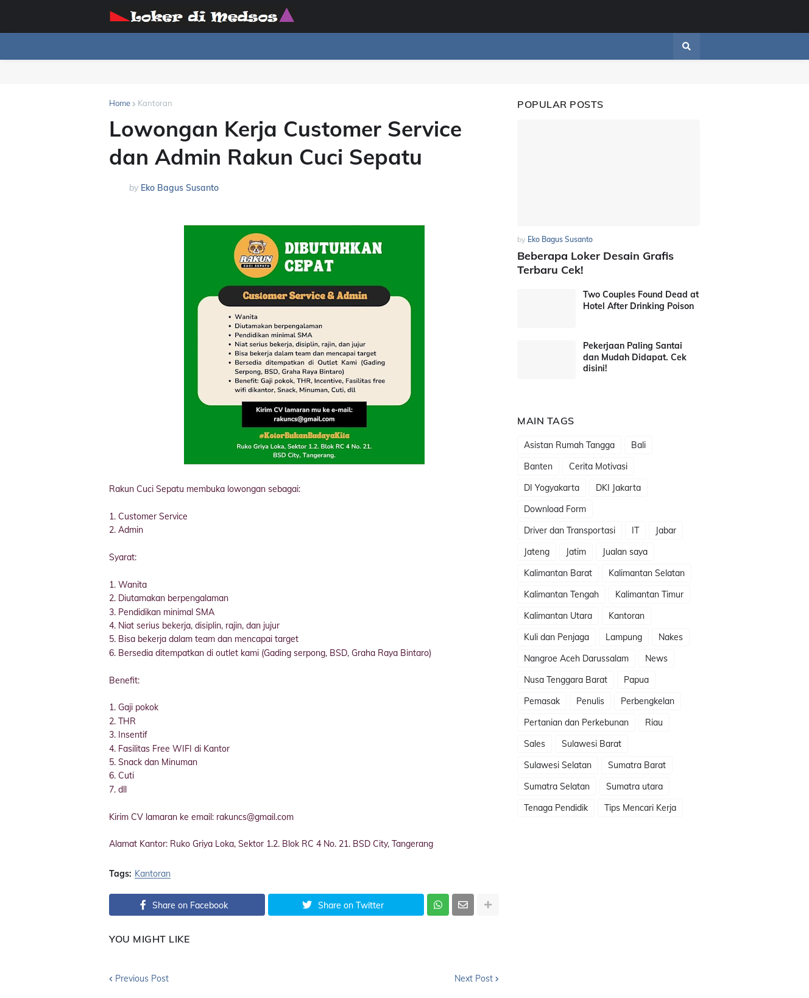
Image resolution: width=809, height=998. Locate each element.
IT (635, 530)
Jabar (665, 530)
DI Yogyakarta (551, 487)
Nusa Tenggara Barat (565, 679)
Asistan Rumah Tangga (569, 445)
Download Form (555, 509)
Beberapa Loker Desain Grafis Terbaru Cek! (595, 263)
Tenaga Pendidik (556, 807)
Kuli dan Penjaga (556, 637)
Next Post (473, 978)
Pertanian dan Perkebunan (576, 722)
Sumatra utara (634, 786)
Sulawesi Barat (591, 743)
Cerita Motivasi (598, 466)
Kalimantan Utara (558, 615)
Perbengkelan (647, 701)
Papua (636, 679)
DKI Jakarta (618, 487)
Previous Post (142, 978)
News (656, 658)
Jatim (576, 551)
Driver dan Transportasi (569, 530)
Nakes (671, 637)
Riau (654, 722)
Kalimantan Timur (649, 594)
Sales (534, 743)
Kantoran (155, 103)
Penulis (590, 701)
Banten (538, 466)
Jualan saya (625, 551)
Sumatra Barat (637, 765)
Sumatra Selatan (557, 786)
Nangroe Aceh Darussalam (576, 658)
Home (119, 103)
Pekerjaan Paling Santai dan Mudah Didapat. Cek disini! (635, 356)
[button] (686, 46)
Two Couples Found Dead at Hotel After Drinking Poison (641, 300)
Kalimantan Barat (558, 573)
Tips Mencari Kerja (640, 807)
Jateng (536, 551)
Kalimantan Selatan (647, 573)
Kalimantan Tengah (561, 594)
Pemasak (542, 701)
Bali (638, 445)
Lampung (624, 637)
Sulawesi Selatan (558, 765)
